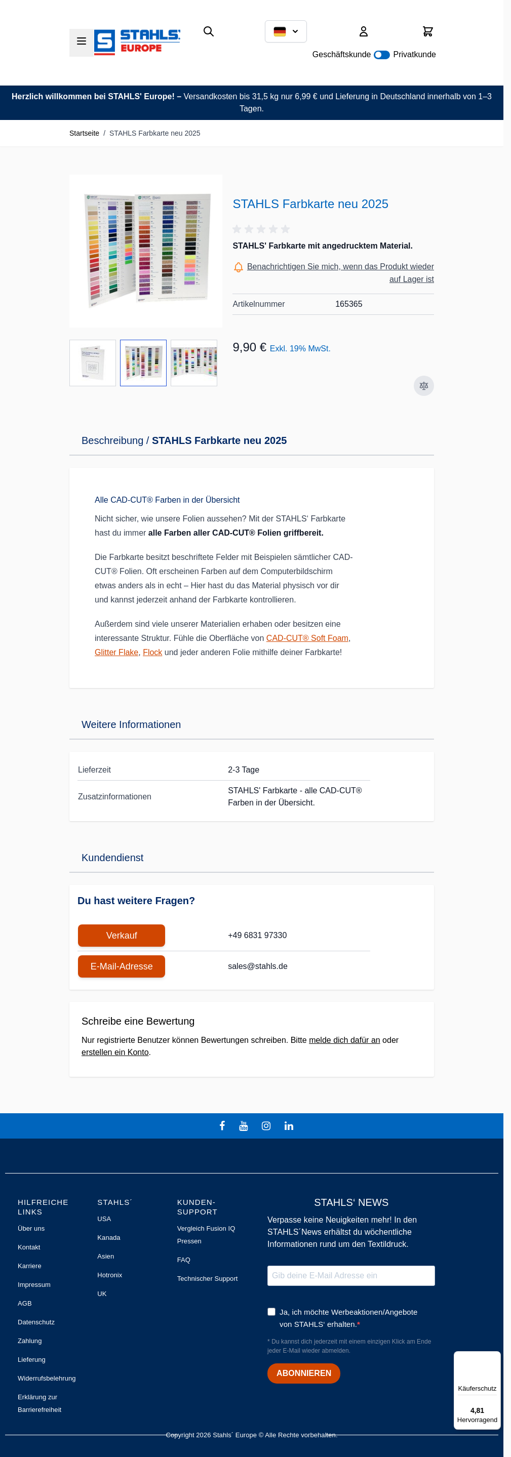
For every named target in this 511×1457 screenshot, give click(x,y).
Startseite (84, 133)
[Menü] (495, 1357)
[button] (262, 229)
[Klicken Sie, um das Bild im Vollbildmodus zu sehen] (145, 251)
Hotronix (109, 1275)
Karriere (30, 1266)
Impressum (34, 1284)
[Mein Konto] (364, 31)
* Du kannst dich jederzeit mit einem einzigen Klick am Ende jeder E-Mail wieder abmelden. (349, 1346)
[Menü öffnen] (81, 41)
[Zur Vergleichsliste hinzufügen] (424, 386)
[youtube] (244, 1125)
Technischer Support (207, 1278)
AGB (25, 1303)
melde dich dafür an (344, 1040)
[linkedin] (290, 1125)
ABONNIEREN (304, 1373)
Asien (105, 1256)
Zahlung (30, 1341)
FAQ (183, 1260)
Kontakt (29, 1247)
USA (104, 1219)
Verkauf (121, 935)
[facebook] (223, 1125)
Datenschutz (36, 1322)
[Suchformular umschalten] (209, 31)
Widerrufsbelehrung (47, 1378)
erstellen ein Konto (115, 1052)
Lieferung (32, 1359)
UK (101, 1294)
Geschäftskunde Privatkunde (374, 54)
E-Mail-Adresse (122, 966)
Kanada (108, 1237)
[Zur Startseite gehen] (137, 42)
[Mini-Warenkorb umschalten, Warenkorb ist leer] (428, 31)
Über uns (31, 1228)
